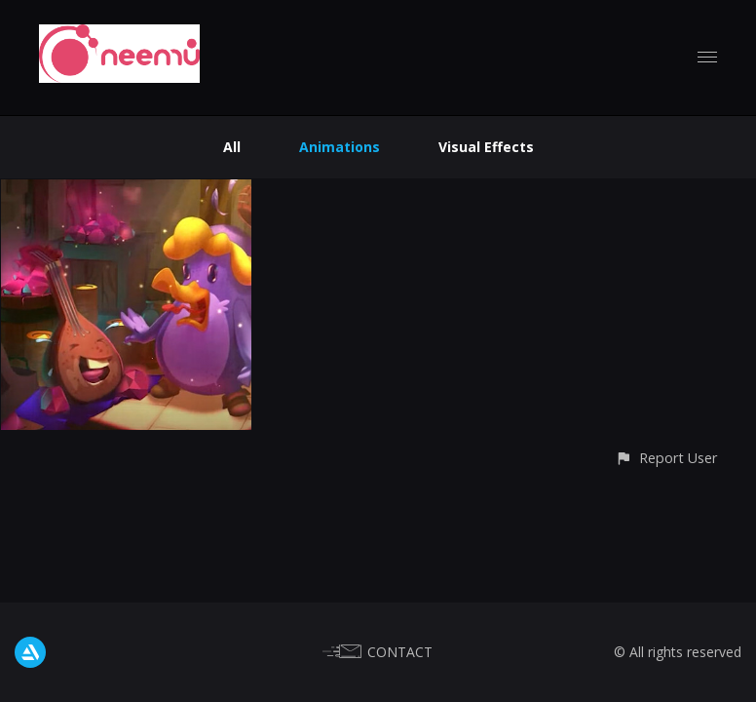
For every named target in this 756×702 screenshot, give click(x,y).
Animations (339, 146)
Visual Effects (486, 146)
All (232, 146)
